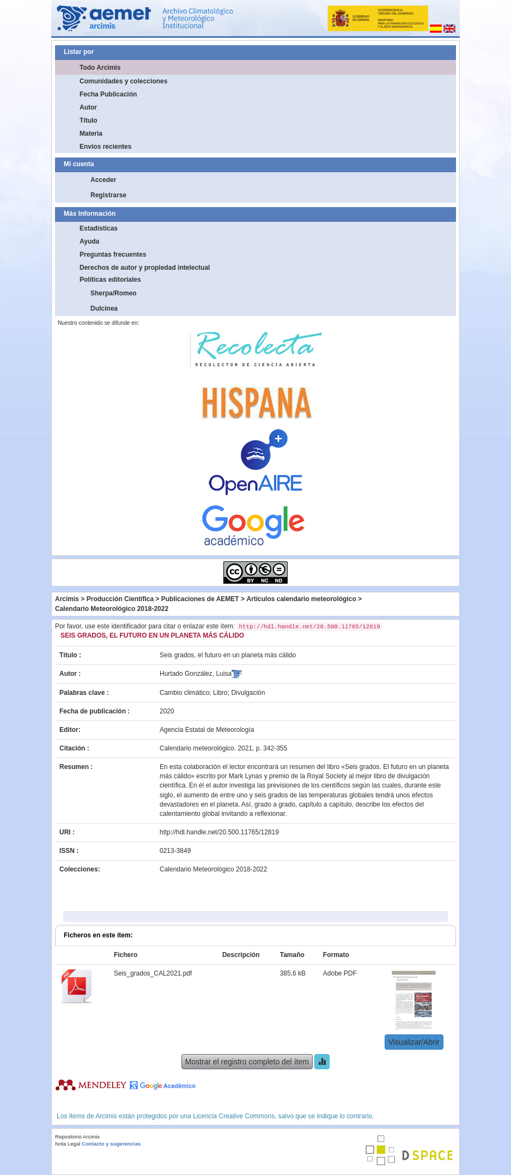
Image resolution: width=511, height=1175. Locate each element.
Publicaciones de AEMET (200, 599)
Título (89, 120)
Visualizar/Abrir (414, 1042)
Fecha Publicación (108, 94)
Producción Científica (120, 599)
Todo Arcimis (100, 67)
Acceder (103, 180)
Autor (88, 107)
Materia (91, 133)
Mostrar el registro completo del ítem (247, 1061)
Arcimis (67, 599)
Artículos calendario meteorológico (301, 599)
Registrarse (108, 195)
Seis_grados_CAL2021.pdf (153, 973)
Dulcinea (104, 308)
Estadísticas (99, 228)
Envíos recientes (105, 146)
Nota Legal (67, 1144)
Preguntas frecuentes (113, 254)
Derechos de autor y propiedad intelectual (145, 267)
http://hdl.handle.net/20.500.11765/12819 (219, 832)
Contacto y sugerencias (111, 1144)
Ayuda (89, 241)
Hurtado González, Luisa (196, 673)
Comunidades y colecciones (123, 81)
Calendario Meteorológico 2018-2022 (111, 609)
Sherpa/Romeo (113, 293)
